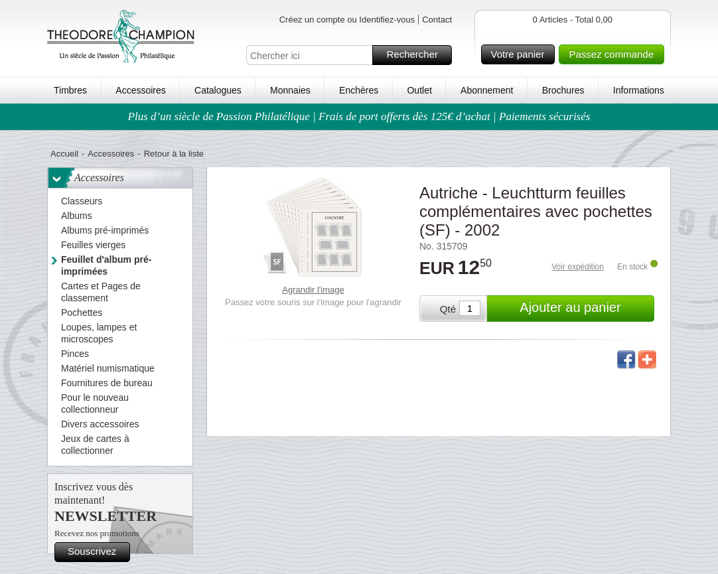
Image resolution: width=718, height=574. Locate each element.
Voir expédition (577, 266)
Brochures (563, 90)
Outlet (419, 90)
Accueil (64, 154)
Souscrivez (97, 552)
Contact (437, 20)
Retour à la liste (174, 154)
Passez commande (614, 54)
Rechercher (417, 55)
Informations (638, 90)
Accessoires (140, 90)
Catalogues (218, 90)
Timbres (70, 90)
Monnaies (290, 90)
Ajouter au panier (585, 308)
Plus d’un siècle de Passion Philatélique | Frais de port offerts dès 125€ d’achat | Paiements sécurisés (359, 116)
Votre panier (521, 54)
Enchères (358, 90)
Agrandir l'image (313, 290)
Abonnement (487, 90)
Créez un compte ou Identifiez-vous (347, 20)
